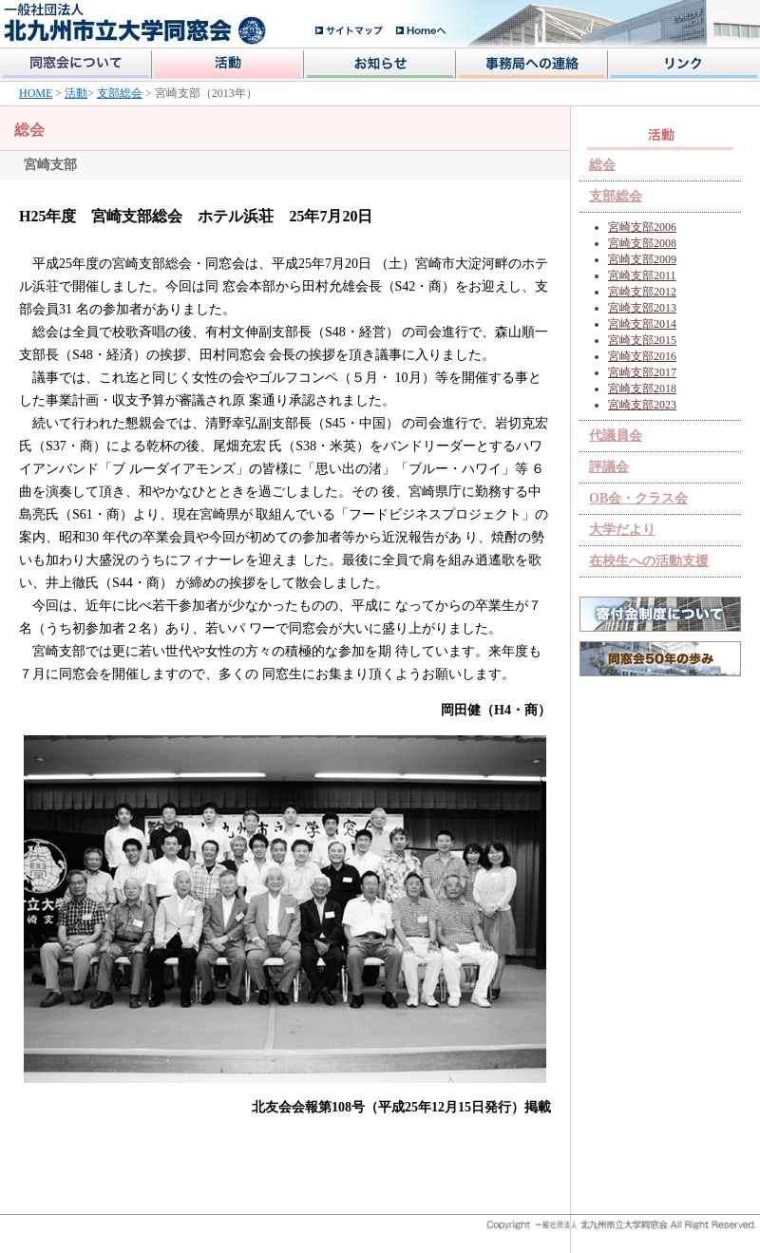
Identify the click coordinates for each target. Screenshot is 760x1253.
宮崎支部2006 (642, 227)
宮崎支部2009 (642, 259)
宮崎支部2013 (642, 307)
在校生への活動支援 (649, 561)
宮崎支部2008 (642, 243)
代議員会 (615, 435)
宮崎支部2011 (642, 275)
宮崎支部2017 (642, 372)
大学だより (622, 529)
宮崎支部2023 (642, 404)
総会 (602, 165)
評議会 (609, 467)
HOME (35, 93)
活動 (76, 93)
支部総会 (119, 93)
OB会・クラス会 (638, 498)
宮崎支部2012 (642, 291)
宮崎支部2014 (642, 324)
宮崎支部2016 (642, 356)
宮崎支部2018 (642, 388)
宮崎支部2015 (642, 340)
